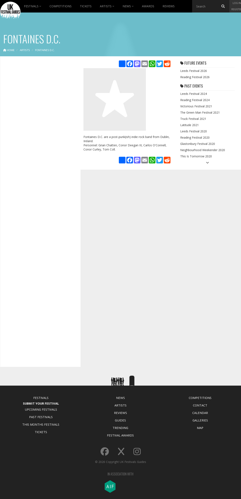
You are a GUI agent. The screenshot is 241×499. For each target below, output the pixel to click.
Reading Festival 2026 (195, 77)
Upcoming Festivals (41, 409)
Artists (107, 6)
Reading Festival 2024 (195, 100)
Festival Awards (120, 435)
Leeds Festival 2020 (193, 131)
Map (200, 428)
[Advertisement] (37, 125)
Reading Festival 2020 (195, 137)
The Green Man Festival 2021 (200, 112)
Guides (120, 420)
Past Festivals (41, 417)
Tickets (86, 6)
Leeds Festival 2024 (193, 94)
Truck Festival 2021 (193, 119)
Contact (200, 405)
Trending (120, 428)
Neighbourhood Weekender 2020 (202, 150)
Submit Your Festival (41, 403)
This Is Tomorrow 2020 (196, 156)
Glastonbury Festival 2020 (197, 144)
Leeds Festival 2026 (193, 71)
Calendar (200, 413)
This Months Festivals (40, 424)
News (128, 6)
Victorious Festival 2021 (196, 106)
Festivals (32, 6)
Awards (148, 6)
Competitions (61, 6)
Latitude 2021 (189, 125)
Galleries (200, 420)
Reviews (169, 6)
